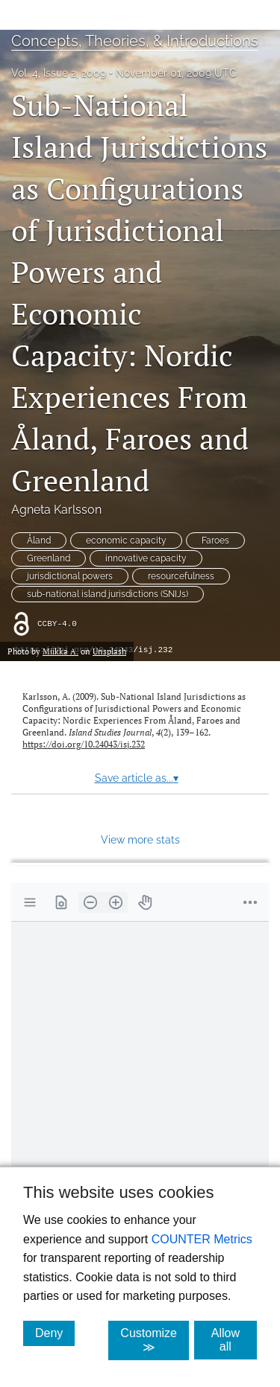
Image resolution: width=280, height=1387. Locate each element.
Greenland (48, 558)
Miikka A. (60, 651)
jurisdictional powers (70, 576)
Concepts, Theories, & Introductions (134, 41)
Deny (55, 1332)
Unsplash (109, 651)
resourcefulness (181, 576)
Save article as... (136, 778)
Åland (39, 540)
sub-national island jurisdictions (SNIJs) (107, 594)
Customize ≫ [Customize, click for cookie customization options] (154, 1340)
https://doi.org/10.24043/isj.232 (83, 744)
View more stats (140, 839)
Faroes (215, 540)
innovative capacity (146, 558)
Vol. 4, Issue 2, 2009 (58, 73)
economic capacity (126, 540)
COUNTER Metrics (202, 1239)
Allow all (234, 1340)
